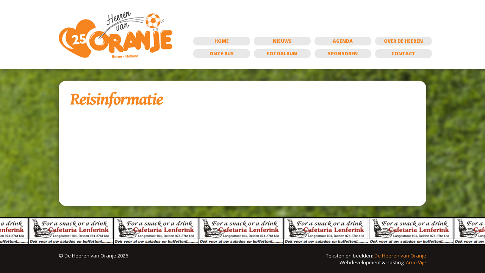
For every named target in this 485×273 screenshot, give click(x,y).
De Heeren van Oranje (400, 255)
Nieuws (282, 41)
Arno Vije (416, 262)
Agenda (343, 41)
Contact (403, 53)
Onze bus (222, 53)
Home (221, 41)
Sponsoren (343, 53)
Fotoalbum (282, 53)
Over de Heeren (403, 41)
